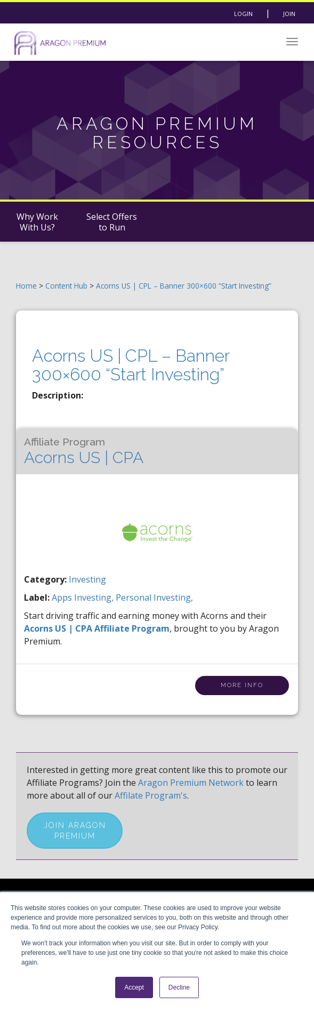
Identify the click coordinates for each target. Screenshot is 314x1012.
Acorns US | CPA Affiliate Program (97, 628)
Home (26, 286)
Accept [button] (134, 987)
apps (63, 597)
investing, (95, 597)
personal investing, (154, 597)
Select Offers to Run (111, 222)
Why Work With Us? (37, 222)
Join (289, 14)
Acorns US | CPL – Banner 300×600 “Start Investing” (183, 286)
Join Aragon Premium (75, 830)
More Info (242, 685)
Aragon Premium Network (191, 782)
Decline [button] (179, 987)
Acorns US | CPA (83, 451)
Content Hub (66, 286)
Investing (87, 579)
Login (243, 14)
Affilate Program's (151, 795)
